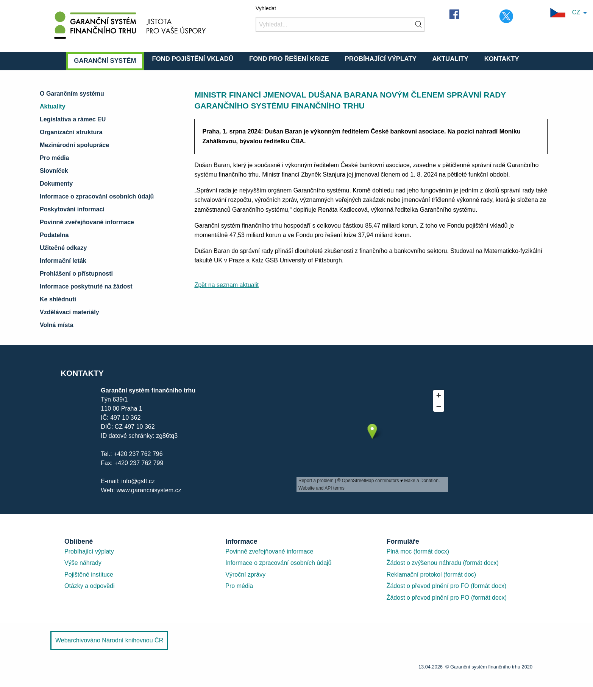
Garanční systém (105, 60)
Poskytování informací (72, 209)
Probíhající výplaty (381, 58)
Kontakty (501, 58)
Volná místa (56, 325)
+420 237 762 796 (138, 454)
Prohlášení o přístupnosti (76, 273)
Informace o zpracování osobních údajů (97, 196)
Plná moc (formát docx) (418, 551)
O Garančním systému (72, 93)
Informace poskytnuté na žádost (86, 286)
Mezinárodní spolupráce (74, 145)
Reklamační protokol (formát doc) (431, 574)
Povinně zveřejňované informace (87, 222)
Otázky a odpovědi (89, 586)
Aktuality (450, 58)
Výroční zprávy (245, 574)
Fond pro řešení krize (289, 58)
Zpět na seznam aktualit (226, 285)
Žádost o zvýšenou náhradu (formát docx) (443, 563)
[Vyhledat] (340, 24)
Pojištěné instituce (88, 574)
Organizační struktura (71, 132)
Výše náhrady (82, 563)
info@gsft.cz (138, 481)
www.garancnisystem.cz (148, 490)
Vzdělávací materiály (69, 312)
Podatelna (54, 235)
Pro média (54, 158)
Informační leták (63, 260)
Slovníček (54, 170)
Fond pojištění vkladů (192, 58)
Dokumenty (56, 183)
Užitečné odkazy (63, 248)
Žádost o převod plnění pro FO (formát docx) (447, 586)
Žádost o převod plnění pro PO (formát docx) (447, 597)
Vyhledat (266, 8)
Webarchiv (69, 640)
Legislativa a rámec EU (73, 119)
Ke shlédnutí (58, 299)
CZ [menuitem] (565, 12)
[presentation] (372, 439)
